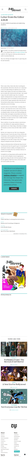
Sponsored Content (5, 449)
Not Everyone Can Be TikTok (14, 407)
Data (15, 447)
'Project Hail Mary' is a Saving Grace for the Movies (12, 219)
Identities (16, 439)
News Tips (17, 451)
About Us (2, 434)
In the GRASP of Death (6, 227)
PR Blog (2, 446)
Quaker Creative (4, 444)
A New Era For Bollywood (14, 384)
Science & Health (17, 441)
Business (16, 449)
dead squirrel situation (20, 52)
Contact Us (3, 441)
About (3, 433)
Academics (16, 434)
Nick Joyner (4, 28)
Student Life (16, 446)
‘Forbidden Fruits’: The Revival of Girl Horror (14, 361)
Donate (14, 188)
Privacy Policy (3, 447)
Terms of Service (4, 452)
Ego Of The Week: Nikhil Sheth (8, 231)
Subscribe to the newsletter (20, 233)
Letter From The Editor (7, 14)
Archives (2, 439)
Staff (2, 450)
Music (14, 382)
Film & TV (14, 358)
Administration (17, 436)
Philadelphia (16, 444)
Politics (15, 442)
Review (2, 218)
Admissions (16, 438)
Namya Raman (14, 364)
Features (3, 225)
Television (14, 405)
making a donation (10, 175)
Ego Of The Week (4, 229)
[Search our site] (25, 9)
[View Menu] (2, 9)
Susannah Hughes (14, 410)
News (15, 433)
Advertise (3, 436)
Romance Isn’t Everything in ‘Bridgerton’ (10, 223)
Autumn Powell (3, 47)
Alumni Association (4, 438)
